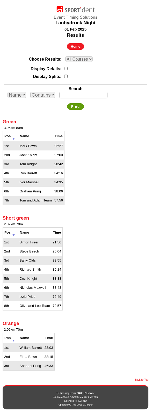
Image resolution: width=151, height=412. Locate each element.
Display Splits (46, 76)
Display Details (45, 69)
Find (75, 107)
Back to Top (141, 379)
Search (75, 88)
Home (75, 46)
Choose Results (44, 59)
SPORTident (86, 393)
